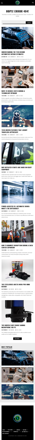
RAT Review (11, 289)
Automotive (4, 56)
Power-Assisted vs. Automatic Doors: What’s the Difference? (16, 207)
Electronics (5, 211)
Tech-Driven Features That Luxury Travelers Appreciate (14, 131)
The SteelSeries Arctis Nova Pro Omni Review (16, 285)
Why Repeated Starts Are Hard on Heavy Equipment (17, 168)
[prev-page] (28, 353)
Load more (17, 338)
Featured (4, 172)
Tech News (4, 95)
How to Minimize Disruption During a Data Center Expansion (17, 246)
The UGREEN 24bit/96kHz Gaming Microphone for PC (13, 326)
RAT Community (12, 56)
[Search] (29, 22)
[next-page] (31, 353)
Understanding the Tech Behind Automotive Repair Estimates (13, 53)
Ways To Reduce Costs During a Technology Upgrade (13, 92)
